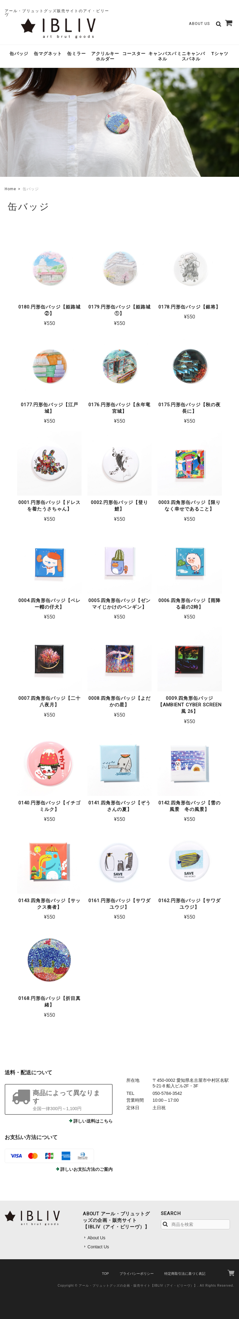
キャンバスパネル (162, 56)
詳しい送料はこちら (93, 1121)
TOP (105, 1273)
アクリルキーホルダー (105, 56)
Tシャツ (219, 53)
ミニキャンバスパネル (191, 56)
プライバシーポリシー (137, 1273)
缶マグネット (48, 53)
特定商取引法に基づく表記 (184, 1273)
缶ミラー (76, 53)
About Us (199, 23)
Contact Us (98, 1246)
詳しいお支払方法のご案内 (86, 1169)
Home (10, 189)
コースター (134, 53)
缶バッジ (19, 53)
